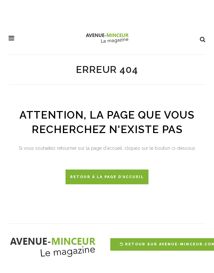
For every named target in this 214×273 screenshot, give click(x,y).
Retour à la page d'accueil (107, 177)
